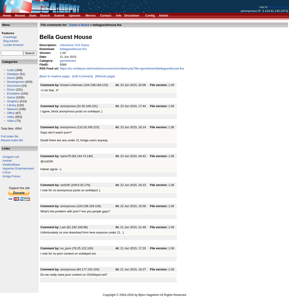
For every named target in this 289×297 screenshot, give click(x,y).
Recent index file (12, 140)
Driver (11, 89)
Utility (10, 117)
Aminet (7, 160)
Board (85, 25)
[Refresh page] (105, 76)
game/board (68, 60)
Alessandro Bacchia (278, 7)
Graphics (13, 101)
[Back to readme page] (54, 76)
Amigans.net (11, 156)
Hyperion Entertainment (18, 168)
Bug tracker (10, 41)
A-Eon (7, 172)
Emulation (13, 93)
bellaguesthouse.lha (73, 49)
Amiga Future (11, 176)
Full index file (9, 136)
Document (13, 85)
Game (11, 97)
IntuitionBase (11, 164)
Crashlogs (9, 37)
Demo (11, 78)
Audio (10, 70)
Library (11, 105)
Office (11, 113)
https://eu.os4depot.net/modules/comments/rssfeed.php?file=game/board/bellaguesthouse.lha (122, 68)
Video (10, 120)
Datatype (13, 74)
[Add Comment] (82, 76)
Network (12, 109)
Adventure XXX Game (74, 45)
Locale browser (12, 45)
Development (16, 81)
